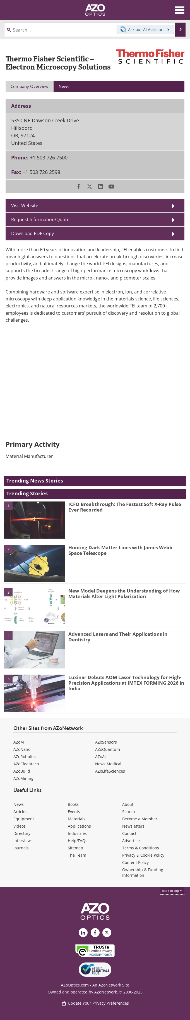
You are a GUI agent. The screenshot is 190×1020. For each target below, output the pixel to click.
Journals (21, 848)
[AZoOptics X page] (106, 932)
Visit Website (24, 205)
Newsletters (133, 826)
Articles (20, 811)
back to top (172, 890)
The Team (77, 855)
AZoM (18, 742)
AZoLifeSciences (110, 771)
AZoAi (100, 756)
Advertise (131, 840)
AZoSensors (106, 742)
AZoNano (21, 749)
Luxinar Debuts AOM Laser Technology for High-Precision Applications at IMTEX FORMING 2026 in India (126, 683)
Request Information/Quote (40, 219)
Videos (19, 826)
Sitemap (75, 848)
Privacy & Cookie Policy (143, 855)
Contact (129, 833)
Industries (77, 833)
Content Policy (135, 862)
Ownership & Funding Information (142, 872)
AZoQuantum (107, 749)
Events (74, 811)
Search (128, 811)
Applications (79, 826)
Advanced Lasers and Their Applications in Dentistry (117, 637)
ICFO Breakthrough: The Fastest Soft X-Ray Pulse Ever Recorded (124, 507)
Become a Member (139, 818)
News (18, 804)
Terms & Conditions (140, 848)
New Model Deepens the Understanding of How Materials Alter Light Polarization (124, 593)
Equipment (23, 818)
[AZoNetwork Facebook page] (95, 932)
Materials (76, 818)
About (127, 804)
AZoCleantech (26, 763)
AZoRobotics (24, 756)
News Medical (108, 763)
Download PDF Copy (32, 233)
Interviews (23, 840)
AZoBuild (21, 771)
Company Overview (30, 86)
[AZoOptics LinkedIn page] (83, 932)
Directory (21, 833)
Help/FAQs (77, 840)
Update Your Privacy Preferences (95, 1003)
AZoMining (23, 778)
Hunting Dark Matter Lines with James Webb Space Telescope (120, 550)
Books (73, 804)
